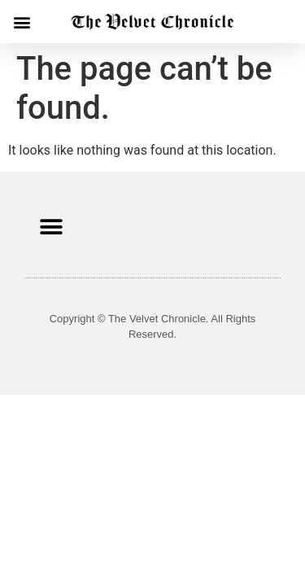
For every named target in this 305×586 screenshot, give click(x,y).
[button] (21, 21)
